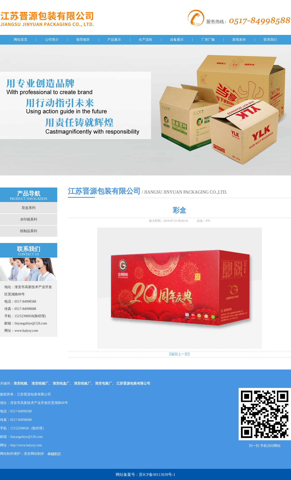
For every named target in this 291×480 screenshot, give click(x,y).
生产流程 (145, 39)
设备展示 (177, 39)
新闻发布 (239, 39)
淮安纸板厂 (82, 383)
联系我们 (270, 39)
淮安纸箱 (20, 383)
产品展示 (114, 39)
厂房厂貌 (208, 39)
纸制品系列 (28, 231)
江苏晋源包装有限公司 (133, 383)
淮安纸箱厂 (40, 383)
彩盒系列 (28, 208)
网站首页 (20, 39)
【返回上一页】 (179, 354)
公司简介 (52, 39)
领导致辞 (83, 39)
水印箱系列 (28, 219)
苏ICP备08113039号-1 (157, 474)
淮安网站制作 (34, 454)
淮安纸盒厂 (61, 383)
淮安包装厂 (103, 383)
